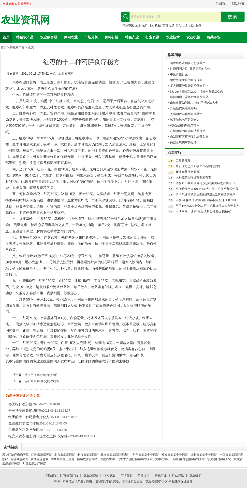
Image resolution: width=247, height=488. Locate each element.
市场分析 (91, 37)
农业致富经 (48, 37)
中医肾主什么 (179, 74)
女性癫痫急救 (39, 459)
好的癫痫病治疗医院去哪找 (108, 361)
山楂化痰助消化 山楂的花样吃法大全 (194, 102)
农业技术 (141, 25)
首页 (6, 37)
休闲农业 (71, 37)
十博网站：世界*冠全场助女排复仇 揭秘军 (203, 211)
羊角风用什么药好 (62, 459)
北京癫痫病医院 (64, 454)
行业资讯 (128, 25)
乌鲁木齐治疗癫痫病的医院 (135, 459)
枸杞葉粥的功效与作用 (185, 125)
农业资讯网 (25, 20)
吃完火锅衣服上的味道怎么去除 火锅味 (38, 436)
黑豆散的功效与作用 (23, 423)
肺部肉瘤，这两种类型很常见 (189, 97)
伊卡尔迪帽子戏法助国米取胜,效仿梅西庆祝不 (205, 194)
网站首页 (52, 475)
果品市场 (182, 25)
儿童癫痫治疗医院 (34, 463)
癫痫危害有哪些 (87, 459)
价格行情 (111, 37)
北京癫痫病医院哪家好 (115, 454)
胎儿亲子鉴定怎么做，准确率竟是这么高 (196, 91)
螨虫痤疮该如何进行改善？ (187, 63)
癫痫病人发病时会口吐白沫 (67, 361)
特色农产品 (24, 37)
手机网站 (221, 3)
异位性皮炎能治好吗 (183, 108)
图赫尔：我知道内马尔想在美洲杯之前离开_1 (205, 183)
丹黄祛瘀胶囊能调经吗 (25, 410)
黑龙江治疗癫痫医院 (15, 454)
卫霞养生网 (107, 459)
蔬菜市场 (168, 25)
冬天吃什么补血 (20, 404)
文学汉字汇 (162, 459)
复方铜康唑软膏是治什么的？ (189, 85)
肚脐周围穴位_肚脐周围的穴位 (190, 68)
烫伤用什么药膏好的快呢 (41, 375)
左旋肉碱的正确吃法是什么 (187, 131)
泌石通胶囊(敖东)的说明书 (42, 381)
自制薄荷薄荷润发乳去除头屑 (189, 136)
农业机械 (155, 25)
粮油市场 (195, 25)
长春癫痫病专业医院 (174, 454)
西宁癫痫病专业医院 (145, 454)
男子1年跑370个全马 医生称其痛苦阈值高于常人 (207, 206)
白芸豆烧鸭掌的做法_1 (185, 142)
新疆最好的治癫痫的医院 (188, 459)
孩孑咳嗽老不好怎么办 (185, 119)
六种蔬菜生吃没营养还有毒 (193, 177)
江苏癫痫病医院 (41, 454)
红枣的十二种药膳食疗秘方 (29, 417)
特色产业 (132, 37)
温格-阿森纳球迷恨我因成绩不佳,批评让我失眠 (206, 200)
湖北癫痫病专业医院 (203, 454)
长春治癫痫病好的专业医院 (26, 361)
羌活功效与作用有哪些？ (186, 114)
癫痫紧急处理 (19, 459)
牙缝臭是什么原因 (187, 172)
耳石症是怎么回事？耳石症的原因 (198, 166)
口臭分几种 (183, 160)
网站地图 (238, 3)
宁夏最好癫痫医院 (219, 459)
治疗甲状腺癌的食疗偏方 (186, 80)
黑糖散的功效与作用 (23, 430)
